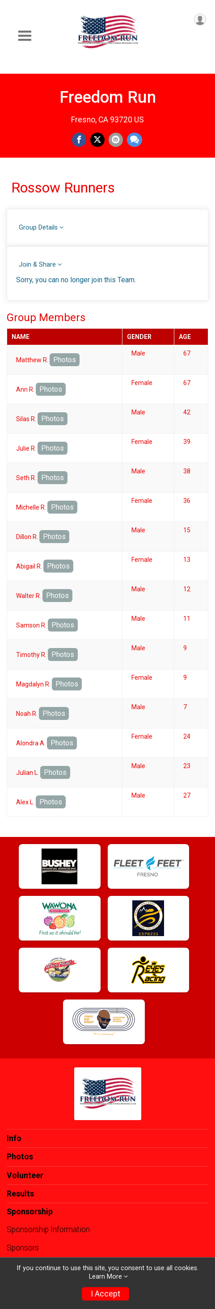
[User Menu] (200, 19)
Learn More (105, 1276)
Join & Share (37, 264)
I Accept (105, 1293)
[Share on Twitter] (97, 140)
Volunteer (25, 1175)
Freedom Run (107, 97)
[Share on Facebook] (79, 140)
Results (20, 1193)
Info (14, 1138)
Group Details (38, 227)
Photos (64, 359)
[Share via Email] (116, 140)
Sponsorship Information (48, 1229)
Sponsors (23, 1247)
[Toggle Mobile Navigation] (25, 36)
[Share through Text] (134, 140)
